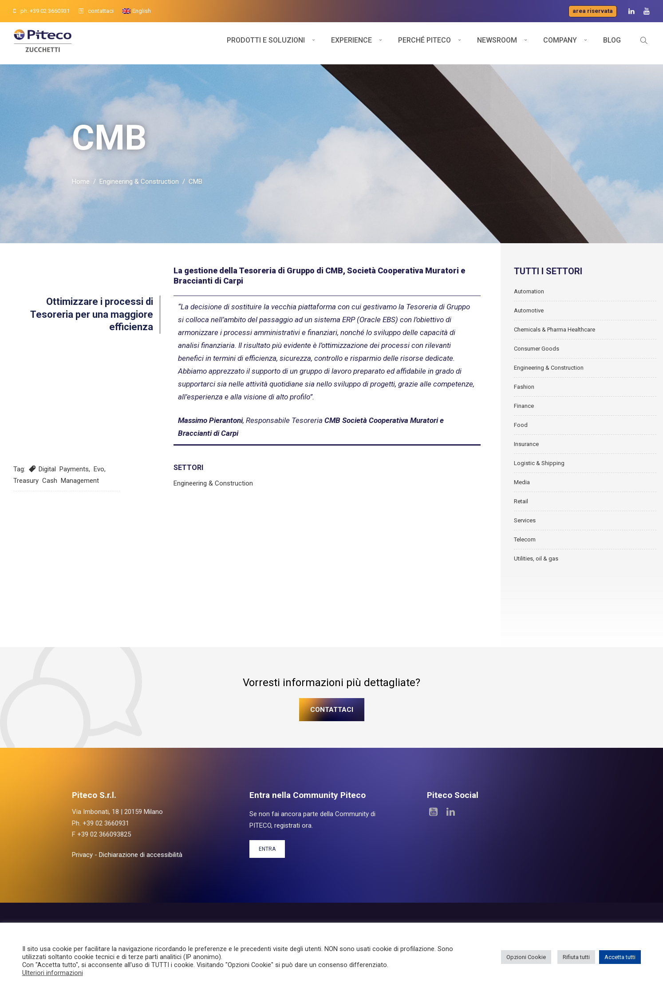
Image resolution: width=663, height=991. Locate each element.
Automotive (529, 313)
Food (521, 428)
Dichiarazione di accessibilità (140, 858)
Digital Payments (64, 473)
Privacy (82, 858)
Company (560, 43)
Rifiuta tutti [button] (576, 957)
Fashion (524, 390)
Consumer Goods (536, 351)
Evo (99, 473)
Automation (529, 294)
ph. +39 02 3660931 (41, 11)
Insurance (526, 447)
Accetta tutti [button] (619, 957)
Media (522, 485)
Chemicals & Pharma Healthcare (554, 332)
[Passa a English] (136, 11)
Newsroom (497, 43)
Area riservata (592, 11)
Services (525, 523)
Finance (524, 409)
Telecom (525, 542)
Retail (521, 504)
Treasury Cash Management (56, 484)
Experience (351, 43)
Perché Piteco (424, 43)
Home (81, 185)
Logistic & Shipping (539, 466)
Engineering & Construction (139, 185)
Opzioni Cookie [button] (526, 957)
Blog (612, 43)
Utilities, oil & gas (536, 561)
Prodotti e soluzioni (266, 43)
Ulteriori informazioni (52, 973)
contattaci (96, 11)
